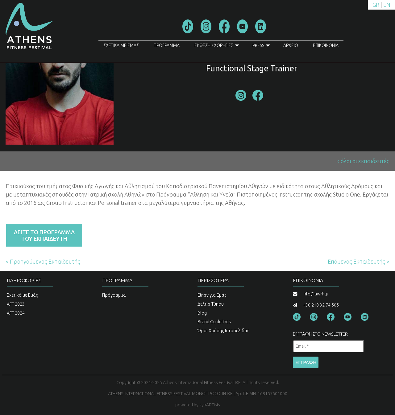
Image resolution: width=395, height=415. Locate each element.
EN (386, 5)
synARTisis (209, 404)
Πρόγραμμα (114, 295)
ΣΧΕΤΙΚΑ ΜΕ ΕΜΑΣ (121, 45)
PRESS (261, 46)
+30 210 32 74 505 (321, 305)
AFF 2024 (16, 313)
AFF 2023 (16, 304)
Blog (202, 313)
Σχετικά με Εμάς (22, 295)
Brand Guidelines (214, 321)
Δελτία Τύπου (211, 304)
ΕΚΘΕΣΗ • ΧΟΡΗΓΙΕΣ (216, 46)
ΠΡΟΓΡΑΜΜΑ (167, 45)
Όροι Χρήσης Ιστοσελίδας (223, 330)
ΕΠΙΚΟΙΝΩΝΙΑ (326, 45)
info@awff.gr (315, 293)
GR (375, 5)
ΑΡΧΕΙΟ (290, 45)
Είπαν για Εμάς (212, 295)
